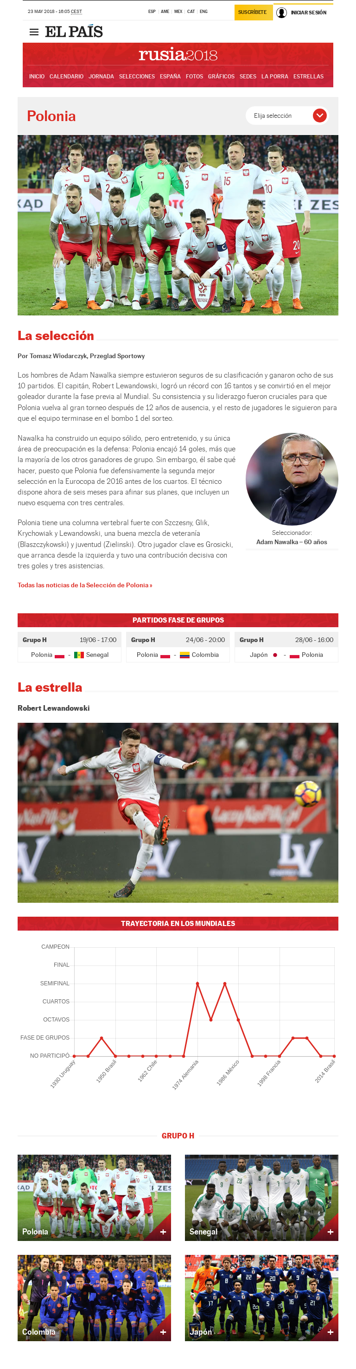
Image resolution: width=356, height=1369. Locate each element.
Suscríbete (252, 12)
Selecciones (137, 76)
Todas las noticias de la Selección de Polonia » (85, 585)
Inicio (36, 76)
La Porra (274, 76)
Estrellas (308, 76)
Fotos (194, 76)
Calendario (66, 76)
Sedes (248, 76)
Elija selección (273, 115)
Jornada (101, 76)
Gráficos (221, 76)
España (170, 76)
